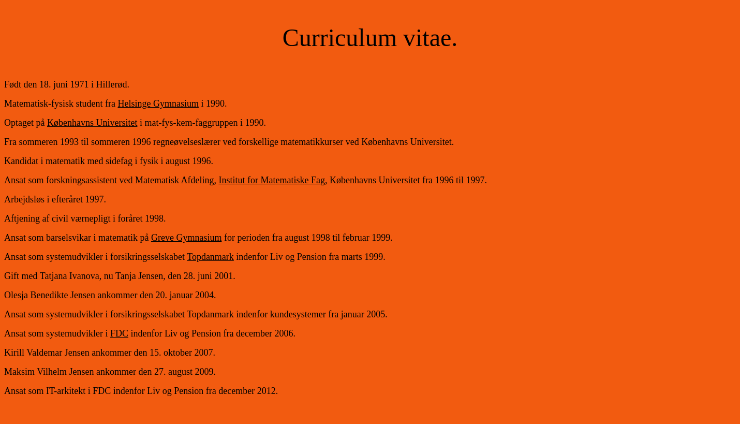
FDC (119, 333)
